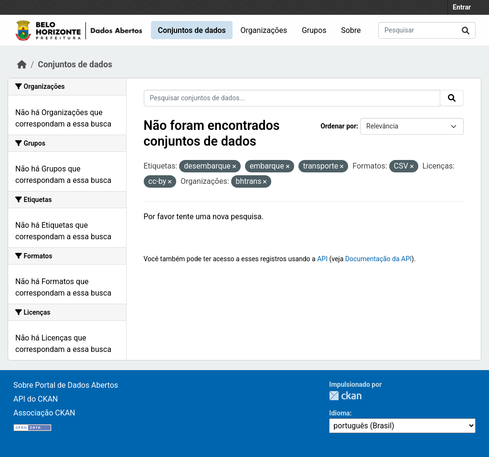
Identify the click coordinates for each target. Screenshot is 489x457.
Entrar (462, 7)
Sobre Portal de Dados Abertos (65, 385)
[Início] (22, 64)
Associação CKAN (44, 412)
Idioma (339, 413)
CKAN (345, 396)
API (322, 259)
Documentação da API (378, 259)
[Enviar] (466, 30)
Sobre (351, 30)
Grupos (314, 30)
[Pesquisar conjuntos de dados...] (427, 30)
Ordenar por (338, 126)
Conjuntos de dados (191, 30)
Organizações (264, 30)
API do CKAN (35, 399)
